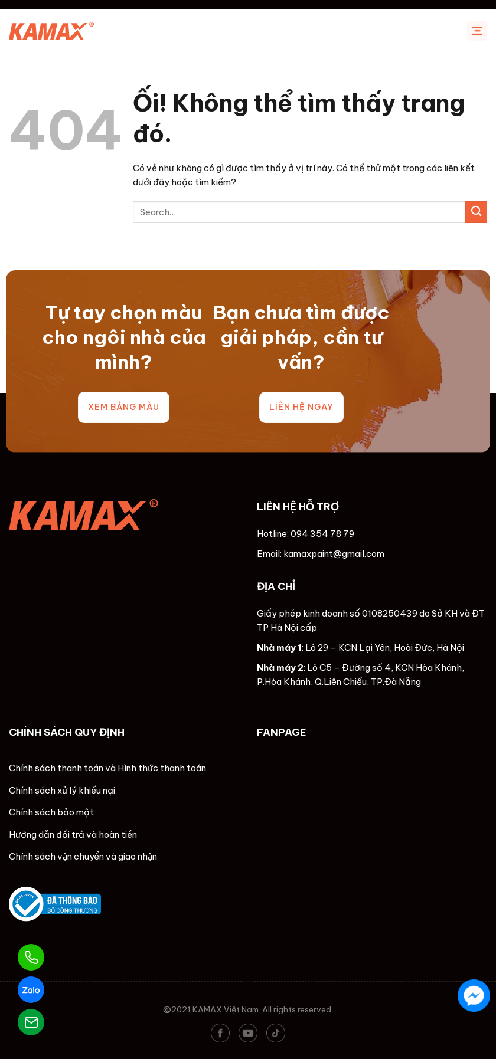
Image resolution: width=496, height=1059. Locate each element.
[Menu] (477, 31)
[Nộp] (476, 212)
